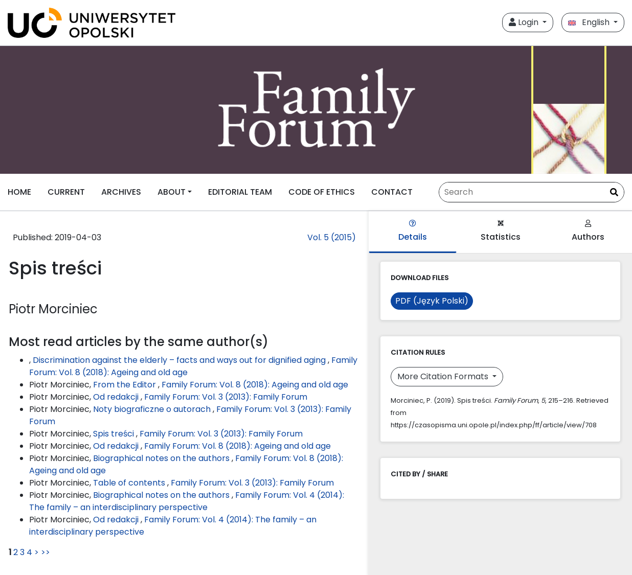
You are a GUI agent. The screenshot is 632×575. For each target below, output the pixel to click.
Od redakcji (117, 397)
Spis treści (114, 434)
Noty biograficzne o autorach (153, 409)
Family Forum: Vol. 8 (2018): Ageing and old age (255, 384)
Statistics (501, 231)
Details (412, 231)
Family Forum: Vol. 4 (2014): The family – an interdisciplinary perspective (186, 501)
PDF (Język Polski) (431, 301)
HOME (19, 192)
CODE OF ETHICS (321, 192)
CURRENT (66, 192)
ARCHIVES (121, 192)
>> (45, 552)
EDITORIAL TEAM (240, 192)
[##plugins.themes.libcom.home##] (316, 110)
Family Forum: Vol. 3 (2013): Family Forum (225, 397)
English (590, 22)
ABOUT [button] (171, 192)
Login (524, 22)
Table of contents (130, 483)
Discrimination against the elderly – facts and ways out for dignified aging (180, 360)
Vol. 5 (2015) (331, 237)
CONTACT (392, 192)
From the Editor (125, 384)
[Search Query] (531, 192)
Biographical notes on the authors (162, 458)
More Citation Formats (443, 376)
